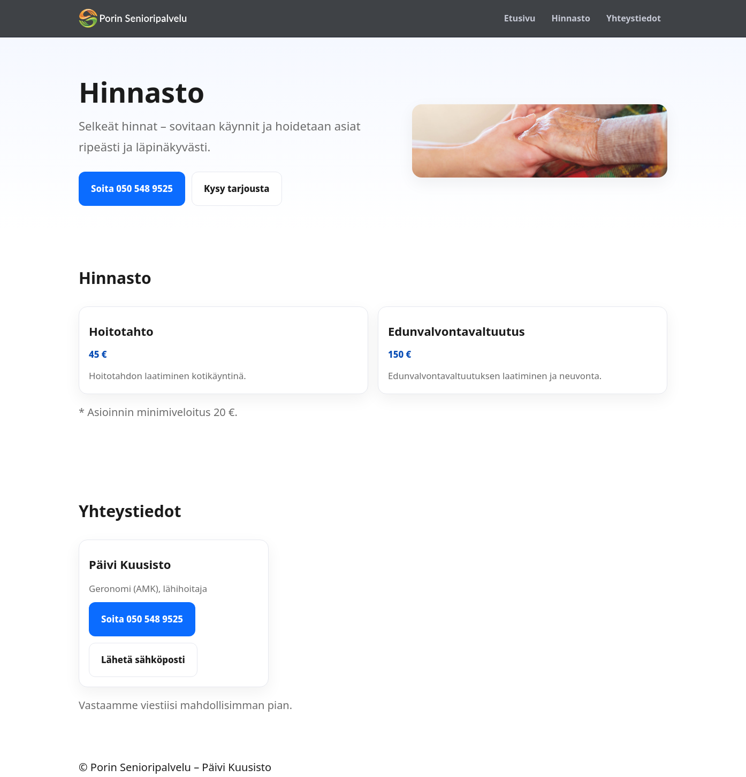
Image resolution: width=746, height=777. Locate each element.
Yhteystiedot (633, 18)
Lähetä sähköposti (143, 659)
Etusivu (520, 18)
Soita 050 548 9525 (132, 188)
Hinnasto (571, 18)
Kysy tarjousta (237, 188)
